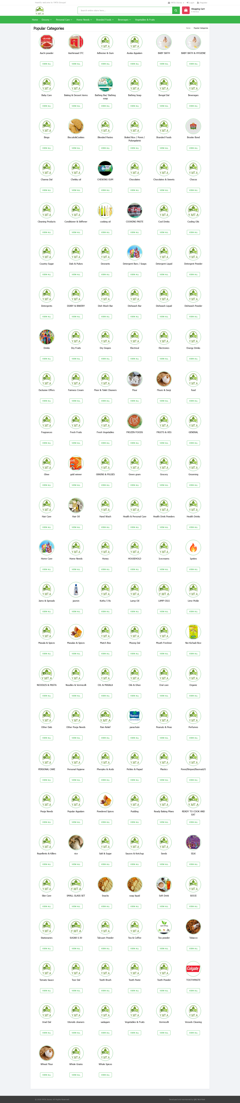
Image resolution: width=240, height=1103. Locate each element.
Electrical (134, 347)
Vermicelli (164, 1021)
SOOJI (193, 895)
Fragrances (46, 432)
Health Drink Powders (164, 516)
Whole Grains (76, 1064)
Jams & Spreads (47, 600)
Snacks (105, 895)
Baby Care (46, 95)
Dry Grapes (105, 347)
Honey (105, 558)
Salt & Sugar (105, 853)
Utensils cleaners (76, 1021)
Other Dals (46, 727)
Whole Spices (105, 1064)
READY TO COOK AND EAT (193, 813)
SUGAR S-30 (76, 937)
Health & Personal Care (134, 516)
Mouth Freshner (164, 642)
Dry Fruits (76, 347)
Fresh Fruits (76, 432)
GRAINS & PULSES (105, 474)
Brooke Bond (193, 137)
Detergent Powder (193, 263)
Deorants (105, 263)
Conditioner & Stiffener (76, 221)
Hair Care (46, 516)
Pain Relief (105, 727)
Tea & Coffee (134, 937)
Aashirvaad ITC (76, 53)
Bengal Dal (164, 95)
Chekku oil (76, 179)
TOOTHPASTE (193, 979)
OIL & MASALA (105, 684)
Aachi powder (46, 53)
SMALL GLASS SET (76, 895)
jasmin (76, 600)
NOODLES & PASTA (46, 684)
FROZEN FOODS (134, 432)
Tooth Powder (164, 979)
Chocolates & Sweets (163, 179)
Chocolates (134, 179)
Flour (134, 390)
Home (35, 19)
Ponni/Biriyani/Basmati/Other (195, 769)
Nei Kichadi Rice (193, 642)
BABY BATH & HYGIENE (193, 53)
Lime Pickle (193, 600)
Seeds (164, 853)
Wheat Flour (47, 1064)
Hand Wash (105, 516)
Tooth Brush (105, 979)
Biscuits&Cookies (76, 137)
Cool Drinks (164, 221)
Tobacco (193, 937)
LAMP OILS (164, 600)
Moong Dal (134, 642)
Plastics (164, 769)
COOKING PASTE (134, 221)
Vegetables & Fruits (145, 19)
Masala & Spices (46, 642)
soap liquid (134, 895)
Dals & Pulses (76, 263)
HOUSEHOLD (134, 558)
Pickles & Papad (134, 769)
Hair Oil (76, 516)
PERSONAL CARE (46, 769)
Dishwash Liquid (164, 305)
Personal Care (64, 19)
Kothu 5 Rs (105, 600)
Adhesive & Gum (105, 53)
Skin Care (46, 895)
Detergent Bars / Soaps (134, 263)
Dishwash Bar (134, 305)
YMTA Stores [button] (176, 2)
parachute (135, 727)
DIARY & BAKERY (76, 305)
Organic (193, 684)
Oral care (164, 684)
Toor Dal (76, 979)
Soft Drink (164, 895)
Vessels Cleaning (193, 1021)
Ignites (193, 558)
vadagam (105, 1021)
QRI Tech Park (199, 1099)
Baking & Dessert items (76, 95)
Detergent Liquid (164, 263)
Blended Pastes (105, 137)
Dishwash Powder (193, 305)
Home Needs (84, 19)
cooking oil (105, 221)
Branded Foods (105, 19)
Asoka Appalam (134, 53)
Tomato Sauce (46, 979)
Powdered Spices (105, 811)
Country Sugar (47, 263)
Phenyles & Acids (105, 769)
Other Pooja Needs (75, 727)
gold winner (76, 474)
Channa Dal (46, 179)
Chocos (193, 179)
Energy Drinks (193, 347)
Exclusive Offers (47, 390)
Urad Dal (46, 1021)
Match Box (105, 642)
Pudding (135, 811)
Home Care (46, 558)
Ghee (46, 474)
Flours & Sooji (164, 390)
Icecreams (164, 558)
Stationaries (46, 937)
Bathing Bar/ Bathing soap (105, 97)
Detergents (46, 305)
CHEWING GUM (105, 179)
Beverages (124, 19)
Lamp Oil (134, 600)
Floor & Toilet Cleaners (105, 390)
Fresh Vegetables (105, 432)
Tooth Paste (135, 979)
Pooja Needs (46, 811)
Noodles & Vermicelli (76, 684)
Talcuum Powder (105, 937)
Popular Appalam (76, 811)
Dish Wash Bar (105, 305)
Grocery (47, 19)
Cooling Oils (193, 221)
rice (76, 853)
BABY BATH (164, 53)
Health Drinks (193, 516)
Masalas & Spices (76, 642)
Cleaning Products (47, 221)
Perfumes (193, 727)
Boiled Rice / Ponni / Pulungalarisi (134, 139)
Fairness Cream (76, 390)
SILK (193, 853)
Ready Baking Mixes (164, 811)
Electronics (164, 347)
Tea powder (164, 937)
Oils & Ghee (135, 684)
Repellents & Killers (46, 853)
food (193, 390)
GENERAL (193, 432)
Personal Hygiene (75, 769)
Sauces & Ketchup (135, 853)
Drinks (47, 347)
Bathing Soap (134, 95)
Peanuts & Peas (164, 727)
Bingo (46, 137)
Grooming (193, 474)
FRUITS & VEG (164, 432)
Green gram (135, 474)
